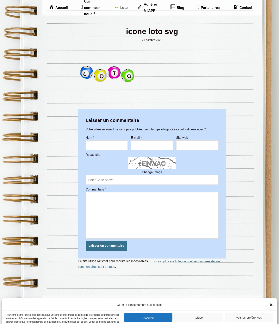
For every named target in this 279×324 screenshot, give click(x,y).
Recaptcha (93, 154)
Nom (90, 137)
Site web (182, 137)
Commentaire (96, 189)
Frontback (162, 314)
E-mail (136, 137)
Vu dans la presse (248, 300)
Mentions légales (55, 300)
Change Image (152, 172)
